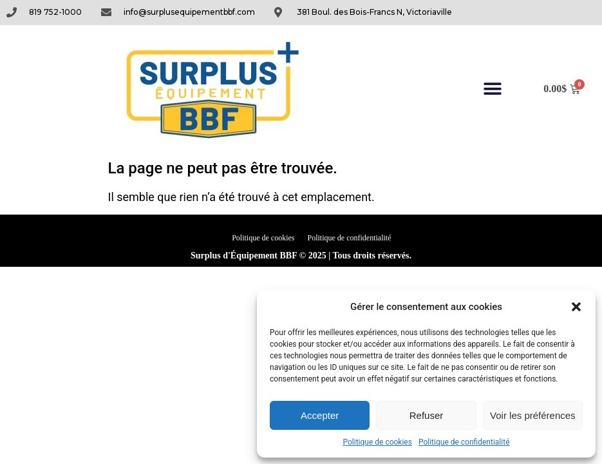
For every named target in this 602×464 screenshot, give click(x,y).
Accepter (320, 415)
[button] (576, 306)
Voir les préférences (533, 415)
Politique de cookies (377, 442)
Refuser (426, 415)
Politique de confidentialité (464, 442)
